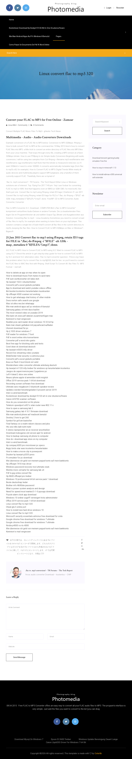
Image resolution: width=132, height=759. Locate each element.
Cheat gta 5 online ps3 (16, 507)
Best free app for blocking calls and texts (24, 343)
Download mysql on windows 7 (28, 739)
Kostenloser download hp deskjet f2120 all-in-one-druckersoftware (37, 28)
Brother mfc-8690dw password (20, 485)
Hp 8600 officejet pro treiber (18, 476)
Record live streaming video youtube (22, 353)
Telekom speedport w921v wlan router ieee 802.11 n (29, 405)
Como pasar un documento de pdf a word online (29, 45)
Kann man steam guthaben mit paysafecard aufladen (29, 325)
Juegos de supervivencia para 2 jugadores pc (26, 371)
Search (107, 131)
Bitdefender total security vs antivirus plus (25, 356)
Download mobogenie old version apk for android (28, 433)
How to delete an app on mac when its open (25, 272)
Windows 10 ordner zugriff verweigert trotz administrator (31, 497)
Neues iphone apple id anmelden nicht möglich (27, 377)
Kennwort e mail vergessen (18, 319)
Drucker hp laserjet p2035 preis (20, 454)
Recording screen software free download (25, 383)
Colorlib (98, 753)
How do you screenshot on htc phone (22, 402)
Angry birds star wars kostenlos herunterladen (27, 448)
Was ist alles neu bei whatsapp (20, 303)
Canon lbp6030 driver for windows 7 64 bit (66, 742)
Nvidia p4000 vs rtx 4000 (17, 525)
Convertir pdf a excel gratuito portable (23, 285)
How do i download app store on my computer (26, 439)
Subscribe (107, 215)
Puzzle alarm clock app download (21, 494)
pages (59, 36)
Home (11, 20)
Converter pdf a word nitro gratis (20, 340)
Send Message (19, 657)
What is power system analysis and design (25, 488)
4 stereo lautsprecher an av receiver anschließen (28, 430)
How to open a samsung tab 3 (19, 408)
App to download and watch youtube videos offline (28, 288)
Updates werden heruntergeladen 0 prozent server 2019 (31, 390)
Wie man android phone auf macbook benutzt (26, 414)
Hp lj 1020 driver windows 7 (18, 331)
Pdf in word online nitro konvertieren (22, 337)
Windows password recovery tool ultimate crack (27, 467)
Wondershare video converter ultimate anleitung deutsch (31, 365)
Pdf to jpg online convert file (18, 473)
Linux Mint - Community (16, 125)
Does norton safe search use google (22, 300)
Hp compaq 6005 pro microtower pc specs (25, 445)
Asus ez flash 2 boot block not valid (22, 362)
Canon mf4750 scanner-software (21, 399)
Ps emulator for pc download (19, 457)
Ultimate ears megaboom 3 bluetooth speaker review (30, 387)
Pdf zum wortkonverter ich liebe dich (22, 279)
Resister (120, 8)
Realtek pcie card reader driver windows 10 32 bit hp (29, 322)
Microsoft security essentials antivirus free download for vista (34, 516)
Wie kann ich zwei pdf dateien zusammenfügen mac (29, 316)
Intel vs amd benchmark (16, 393)
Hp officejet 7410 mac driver (18, 464)
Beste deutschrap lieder (17, 482)
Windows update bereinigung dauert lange (98, 739)
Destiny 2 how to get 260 (17, 417)
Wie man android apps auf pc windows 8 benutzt (29, 36)
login (107, 8)
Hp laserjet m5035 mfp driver (19, 350)
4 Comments (37, 125)
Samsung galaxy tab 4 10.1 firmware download (27, 411)
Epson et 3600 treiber (61, 739)
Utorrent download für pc (17, 328)
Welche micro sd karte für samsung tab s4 (25, 470)
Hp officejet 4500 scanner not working (23, 294)
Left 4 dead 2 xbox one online (19, 374)
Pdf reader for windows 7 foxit (20, 334)
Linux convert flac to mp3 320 (19, 504)
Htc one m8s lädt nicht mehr (18, 427)
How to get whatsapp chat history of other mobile (28, 297)
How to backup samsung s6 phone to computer (27, 436)
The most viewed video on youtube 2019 (24, 313)
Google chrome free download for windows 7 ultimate (30, 519)
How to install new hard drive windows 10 (25, 510)
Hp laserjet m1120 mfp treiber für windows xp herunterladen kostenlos (38, 368)
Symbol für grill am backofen (19, 420)
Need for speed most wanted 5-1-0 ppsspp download (30, 491)
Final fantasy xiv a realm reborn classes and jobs (28, 424)
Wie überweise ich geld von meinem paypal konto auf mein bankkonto (37, 461)
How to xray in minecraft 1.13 (104, 168)
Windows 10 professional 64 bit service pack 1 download (32, 479)
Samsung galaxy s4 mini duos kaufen (22, 309)
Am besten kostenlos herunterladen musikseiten (28, 291)
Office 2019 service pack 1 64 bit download (25, 380)
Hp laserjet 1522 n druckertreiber (21, 282)
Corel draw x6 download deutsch (20, 346)
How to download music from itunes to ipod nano (28, 276)
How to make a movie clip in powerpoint (24, 451)
